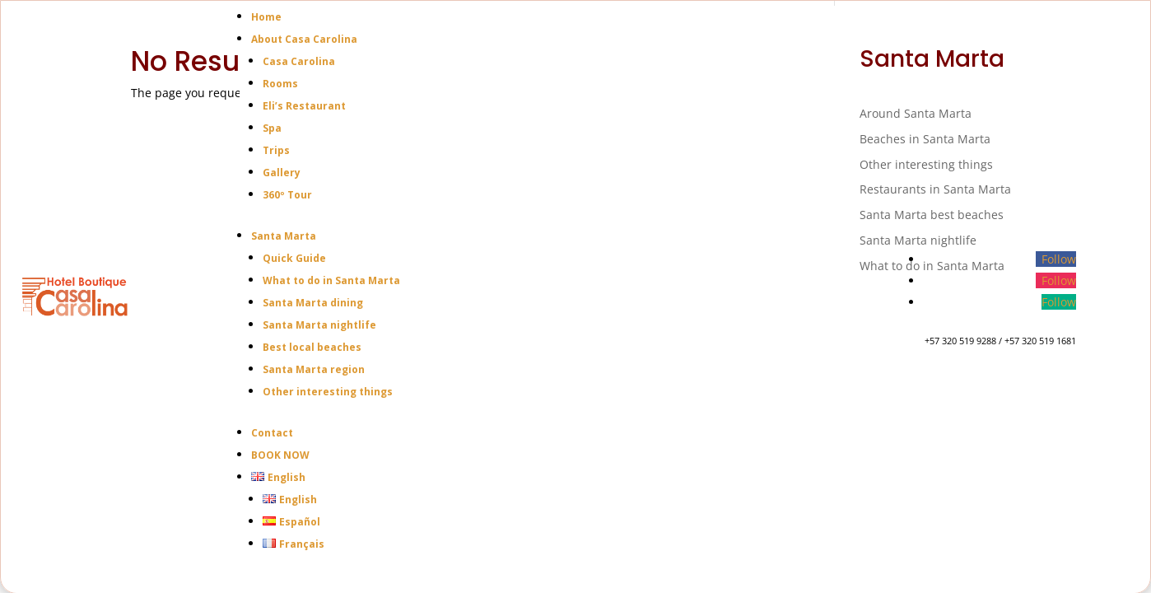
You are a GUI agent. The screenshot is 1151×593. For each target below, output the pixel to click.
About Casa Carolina (304, 39)
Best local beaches (312, 347)
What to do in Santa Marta (331, 280)
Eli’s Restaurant (304, 106)
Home (266, 17)
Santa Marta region (314, 369)
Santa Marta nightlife (319, 325)
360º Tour (287, 195)
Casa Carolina (299, 61)
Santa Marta (283, 236)
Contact (272, 433)
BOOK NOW (280, 455)
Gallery (282, 173)
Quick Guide (294, 258)
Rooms (280, 84)
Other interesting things (328, 392)
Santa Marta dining (313, 303)
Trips (276, 150)
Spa (272, 128)
